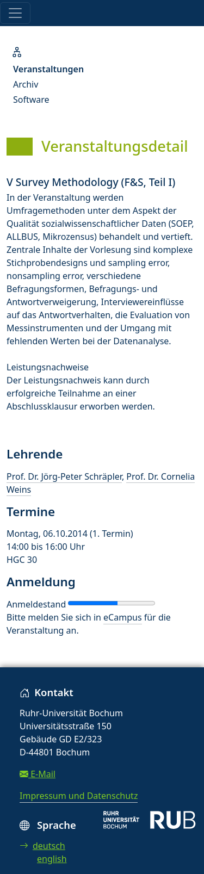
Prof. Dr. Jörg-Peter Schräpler (64, 476)
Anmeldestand (36, 604)
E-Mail (37, 774)
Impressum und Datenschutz (79, 796)
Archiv (25, 84)
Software (31, 100)
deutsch (42, 846)
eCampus (122, 617)
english (52, 859)
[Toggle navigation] (15, 13)
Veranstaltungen (48, 69)
